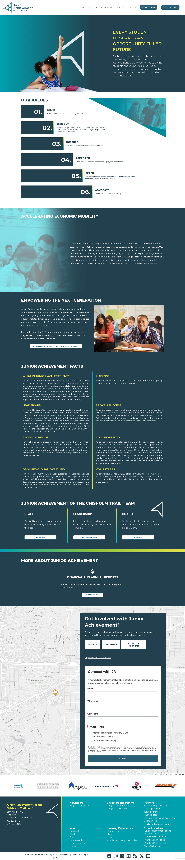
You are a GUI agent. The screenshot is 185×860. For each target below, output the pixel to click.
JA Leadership (89, 537)
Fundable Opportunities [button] (156, 805)
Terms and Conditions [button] (33, 854)
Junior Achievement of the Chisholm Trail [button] (157, 832)
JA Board (138, 537)
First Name (93, 701)
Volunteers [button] (76, 803)
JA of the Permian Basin (156, 843)
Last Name (93, 714)
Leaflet (156, 774)
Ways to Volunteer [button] (79, 805)
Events (121, 7)
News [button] (73, 847)
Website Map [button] (79, 854)
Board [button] (73, 837)
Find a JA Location (153, 846)
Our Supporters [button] (152, 808)
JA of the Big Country (155, 836)
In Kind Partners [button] (152, 812)
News (133, 7)
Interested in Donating (102, 737)
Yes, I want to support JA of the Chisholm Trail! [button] (159, 819)
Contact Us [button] (13, 821)
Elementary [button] (113, 831)
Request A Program (134, 644)
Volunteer (111, 644)
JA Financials (92, 594)
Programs (107, 7)
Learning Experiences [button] (120, 828)
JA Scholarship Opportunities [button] (122, 840)
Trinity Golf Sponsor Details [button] (157, 824)
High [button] (109, 837)
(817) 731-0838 (13, 824)
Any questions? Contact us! (98, 657)
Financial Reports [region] (152, 815)
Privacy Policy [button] (51, 854)
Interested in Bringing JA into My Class (110, 733)
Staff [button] (72, 834)
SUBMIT (123, 759)
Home (81, 7)
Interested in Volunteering (104, 740)
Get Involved (170, 7)
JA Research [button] (76, 840)
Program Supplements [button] (119, 805)
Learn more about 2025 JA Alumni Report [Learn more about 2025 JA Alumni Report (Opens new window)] (56, 346)
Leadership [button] (75, 831)
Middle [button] (110, 834)
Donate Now (148, 7)
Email (90, 689)
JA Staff (40, 537)
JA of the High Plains (154, 840)
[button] (96, 7)
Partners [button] (149, 803)
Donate (92, 644)
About (92, 7)
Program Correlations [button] (118, 808)
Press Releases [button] (77, 843)
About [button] (73, 828)
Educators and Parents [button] (121, 803)
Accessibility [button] (65, 854)
